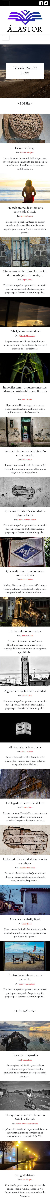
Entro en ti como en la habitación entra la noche (25, 453)
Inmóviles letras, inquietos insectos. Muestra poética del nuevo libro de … (25, 391)
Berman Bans (26, 1059)
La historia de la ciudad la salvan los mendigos (25, 861)
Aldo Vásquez (26, 1179)
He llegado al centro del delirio (25, 803)
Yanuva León (26, 695)
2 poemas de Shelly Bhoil (25, 919)
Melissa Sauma (27, 216)
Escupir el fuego (25, 148)
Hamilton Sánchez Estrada (27, 1123)
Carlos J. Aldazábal (27, 983)
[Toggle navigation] (6, 3)
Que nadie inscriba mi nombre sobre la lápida (25, 573)
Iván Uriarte (26, 399)
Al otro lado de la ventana (25, 747)
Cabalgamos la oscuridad (25, 331)
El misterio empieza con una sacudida (25, 977)
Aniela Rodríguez (26, 152)
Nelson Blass (26, 459)
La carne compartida (25, 1055)
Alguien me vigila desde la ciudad (25, 691)
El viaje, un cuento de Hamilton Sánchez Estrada (25, 1117)
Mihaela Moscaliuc (27, 335)
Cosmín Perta (26, 807)
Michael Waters (26, 579)
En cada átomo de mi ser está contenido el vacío (25, 210)
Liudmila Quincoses (27, 867)
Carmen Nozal (27, 635)
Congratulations (25, 1175)
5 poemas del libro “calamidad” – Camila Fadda (25, 513)
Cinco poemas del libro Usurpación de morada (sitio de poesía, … (25, 273)
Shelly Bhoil (26, 923)
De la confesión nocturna (25, 631)
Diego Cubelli (26, 279)
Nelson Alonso (26, 751)
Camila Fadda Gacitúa (26, 519)
